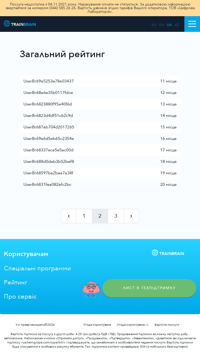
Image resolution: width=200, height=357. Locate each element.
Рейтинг (15, 282)
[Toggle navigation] (192, 24)
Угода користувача (97, 325)
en (161, 25)
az (176, 25)
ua (169, 25)
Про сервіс (20, 296)
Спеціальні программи (37, 268)
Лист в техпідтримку (149, 287)
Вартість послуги (167, 325)
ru (154, 25)
